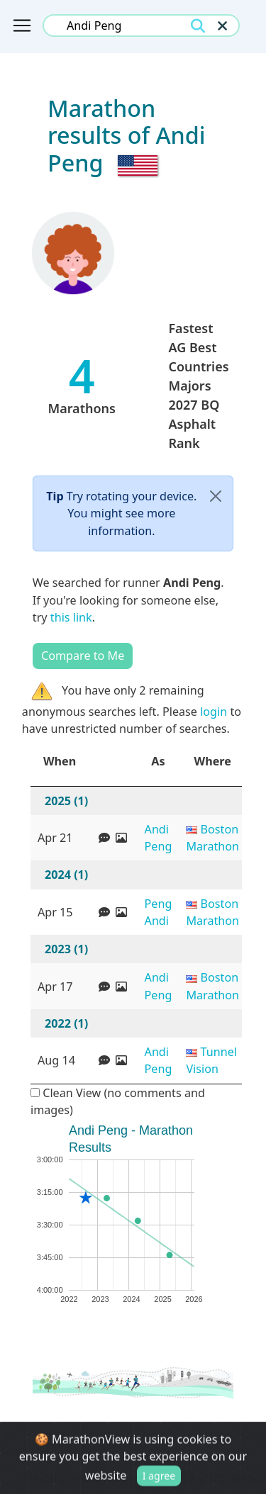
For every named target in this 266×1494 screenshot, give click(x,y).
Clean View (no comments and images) (118, 1101)
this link (71, 617)
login (213, 711)
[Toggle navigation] (22, 25)
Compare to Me (82, 655)
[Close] (216, 496)
